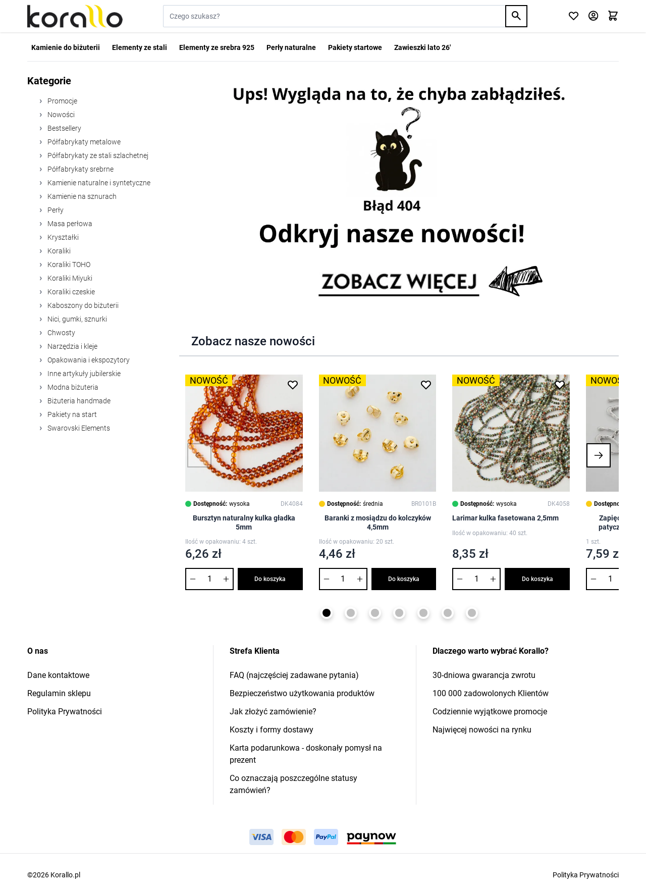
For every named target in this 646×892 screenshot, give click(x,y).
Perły (55, 210)
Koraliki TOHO (68, 264)
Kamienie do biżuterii (65, 47)
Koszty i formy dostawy (271, 729)
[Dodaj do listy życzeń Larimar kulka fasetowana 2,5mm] (560, 385)
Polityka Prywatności (64, 711)
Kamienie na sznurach (81, 196)
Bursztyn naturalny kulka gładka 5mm (244, 522)
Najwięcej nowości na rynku (482, 729)
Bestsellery (63, 128)
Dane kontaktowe (58, 675)
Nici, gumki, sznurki (76, 319)
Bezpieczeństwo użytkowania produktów (302, 693)
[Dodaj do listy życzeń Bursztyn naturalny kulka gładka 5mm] (293, 385)
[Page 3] (375, 613)
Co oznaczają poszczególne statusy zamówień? (293, 784)
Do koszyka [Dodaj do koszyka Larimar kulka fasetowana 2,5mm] (537, 579)
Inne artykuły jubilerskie (83, 374)
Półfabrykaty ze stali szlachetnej (97, 155)
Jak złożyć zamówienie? (273, 711)
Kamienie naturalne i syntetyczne (98, 183)
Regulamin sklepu (59, 693)
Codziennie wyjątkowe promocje (490, 711)
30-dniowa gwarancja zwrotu (484, 675)
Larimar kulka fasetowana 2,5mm (505, 518)
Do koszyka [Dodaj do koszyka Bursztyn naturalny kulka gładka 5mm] (270, 579)
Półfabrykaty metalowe (83, 142)
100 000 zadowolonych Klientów (491, 693)
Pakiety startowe (355, 47)
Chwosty (60, 333)
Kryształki (62, 237)
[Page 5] (423, 613)
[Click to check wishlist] (573, 16)
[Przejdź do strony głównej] (75, 16)
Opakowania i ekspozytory (88, 360)
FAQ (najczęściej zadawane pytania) (294, 675)
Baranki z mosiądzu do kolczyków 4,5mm (378, 522)
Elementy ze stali (139, 47)
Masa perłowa (69, 224)
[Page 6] (448, 613)
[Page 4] (399, 613)
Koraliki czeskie (70, 292)
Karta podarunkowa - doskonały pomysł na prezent (306, 754)
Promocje (61, 101)
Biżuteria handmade (78, 401)
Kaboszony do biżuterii (82, 305)
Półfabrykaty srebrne (80, 169)
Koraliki (58, 251)
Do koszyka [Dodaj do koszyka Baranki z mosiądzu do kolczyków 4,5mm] (403, 579)
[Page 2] (351, 613)
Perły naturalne (291, 47)
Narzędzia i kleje (71, 346)
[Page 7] (472, 613)
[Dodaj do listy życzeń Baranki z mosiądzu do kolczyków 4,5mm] (426, 385)
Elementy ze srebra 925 (216, 47)
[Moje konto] (593, 16)
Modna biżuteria (72, 387)
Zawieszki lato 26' (422, 47)
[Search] (516, 16)
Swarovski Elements (78, 428)
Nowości (60, 115)
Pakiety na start (71, 414)
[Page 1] (326, 613)
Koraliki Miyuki (69, 278)
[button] (199, 455)
